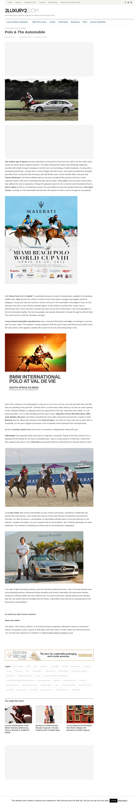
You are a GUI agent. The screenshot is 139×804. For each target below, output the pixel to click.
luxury (38, 676)
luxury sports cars (44, 680)
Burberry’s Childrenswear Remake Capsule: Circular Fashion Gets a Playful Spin (48, 727)
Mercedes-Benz (46, 685)
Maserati (57, 680)
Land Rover (10, 676)
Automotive (9, 28)
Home (10, 2)
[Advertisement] (49, 59)
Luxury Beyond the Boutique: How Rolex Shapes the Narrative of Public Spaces (79, 727)
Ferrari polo (18, 671)
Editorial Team (10, 37)
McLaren (82, 680)
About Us (18, 2)
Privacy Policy (53, 2)
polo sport (33, 690)
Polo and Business (85, 685)
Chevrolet (86, 666)
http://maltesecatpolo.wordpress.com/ (58, 633)
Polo (56, 685)
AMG (29, 666)
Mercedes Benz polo (30, 685)
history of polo (50, 671)
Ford (27, 671)
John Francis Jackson (79, 671)
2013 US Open (18, 666)
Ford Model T (37, 671)
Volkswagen (76, 690)
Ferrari (8, 671)
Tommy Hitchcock (62, 690)
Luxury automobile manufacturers (55, 676)
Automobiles (55, 666)
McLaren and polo (12, 685)
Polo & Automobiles (68, 685)
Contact (42, 2)
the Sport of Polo (46, 690)
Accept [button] (113, 801)
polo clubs (10, 690)
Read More (122, 800)
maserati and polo (69, 680)
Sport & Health (20, 28)
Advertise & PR (30, 2)
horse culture (63, 671)
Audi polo (43, 666)
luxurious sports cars (25, 676)
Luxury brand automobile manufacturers (20, 680)
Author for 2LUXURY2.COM (70, 2)
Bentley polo (75, 666)
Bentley (65, 666)
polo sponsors (22, 690)
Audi (35, 666)
